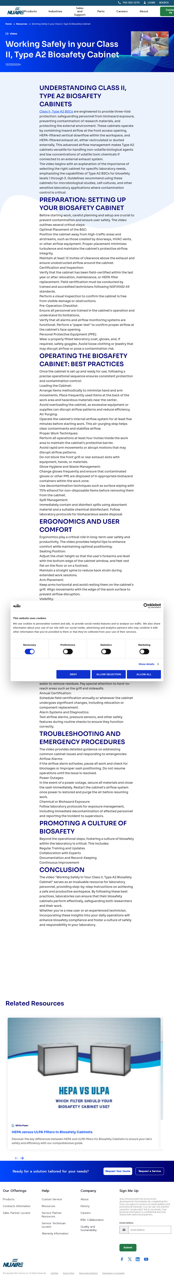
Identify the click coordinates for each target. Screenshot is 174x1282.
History (85, 1206)
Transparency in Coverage (113, 1273)
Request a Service (147, 1171)
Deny (73, 674)
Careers (122, 11)
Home (8, 24)
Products (30, 11)
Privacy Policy (68, 1273)
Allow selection (108, 674)
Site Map (54, 1273)
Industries (55, 11)
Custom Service (52, 1199)
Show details (146, 664)
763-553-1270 (131, 2)
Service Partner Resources (52, 1214)
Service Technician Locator (54, 1225)
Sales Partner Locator (17, 1213)
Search (164, 2)
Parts (101, 11)
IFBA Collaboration (92, 1220)
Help (45, 1190)
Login (151, 2)
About (144, 11)
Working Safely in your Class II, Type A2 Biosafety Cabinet (61, 24)
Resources (21, 24)
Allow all (143, 674)
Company (88, 1190)
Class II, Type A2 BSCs (56, 111)
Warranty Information (55, 1233)
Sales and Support (79, 11)
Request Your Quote (114, 1171)
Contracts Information (16, 1206)
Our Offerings (14, 1190)
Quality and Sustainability (89, 1228)
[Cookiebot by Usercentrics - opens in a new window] (146, 605)
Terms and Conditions (88, 1273)
